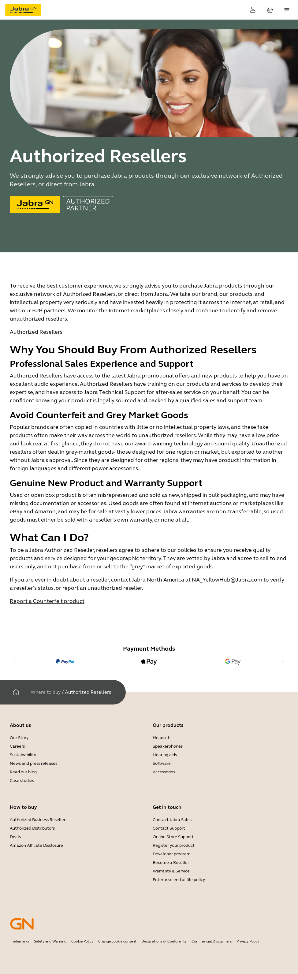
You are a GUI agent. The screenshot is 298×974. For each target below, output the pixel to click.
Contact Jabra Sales (172, 819)
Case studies (22, 780)
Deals (15, 836)
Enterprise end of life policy (179, 879)
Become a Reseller (171, 862)
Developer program (172, 854)
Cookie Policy (82, 941)
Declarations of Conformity (164, 941)
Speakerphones (168, 746)
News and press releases (33, 763)
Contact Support (169, 828)
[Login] (252, 9)
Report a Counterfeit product (47, 601)
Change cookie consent (117, 941)
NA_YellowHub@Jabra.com (227, 579)
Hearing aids (165, 754)
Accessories (164, 772)
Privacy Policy (248, 941)
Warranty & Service (171, 871)
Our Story (19, 737)
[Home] (16, 692)
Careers (17, 746)
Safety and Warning (50, 941)
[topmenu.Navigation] (287, 9)
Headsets (162, 737)
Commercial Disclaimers (212, 941)
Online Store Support (173, 836)
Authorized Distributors (32, 828)
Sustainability (23, 754)
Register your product (174, 845)
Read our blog (23, 772)
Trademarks (19, 941)
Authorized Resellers (36, 332)
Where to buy (46, 692)
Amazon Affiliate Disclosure (36, 845)
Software (162, 763)
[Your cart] (270, 9)
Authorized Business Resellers (38, 819)
